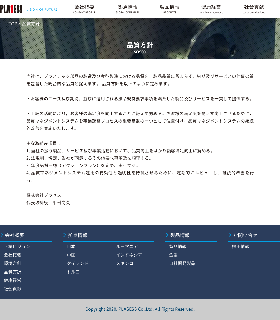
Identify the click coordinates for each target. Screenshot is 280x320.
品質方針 (12, 272)
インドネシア (129, 255)
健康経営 (211, 9)
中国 (71, 255)
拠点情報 (127, 9)
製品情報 (169, 9)
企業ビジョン (17, 246)
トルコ (73, 272)
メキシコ (124, 263)
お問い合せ (245, 235)
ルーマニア (127, 246)
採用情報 (240, 246)
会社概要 (84, 9)
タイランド (78, 263)
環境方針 (12, 263)
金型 (173, 255)
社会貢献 (254, 9)
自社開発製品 (182, 263)
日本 (71, 246)
